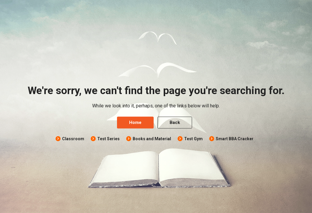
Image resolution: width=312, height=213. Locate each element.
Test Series (108, 139)
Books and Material (152, 139)
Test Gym (193, 139)
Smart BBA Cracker (235, 139)
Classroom (73, 139)
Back (175, 122)
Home (135, 122)
